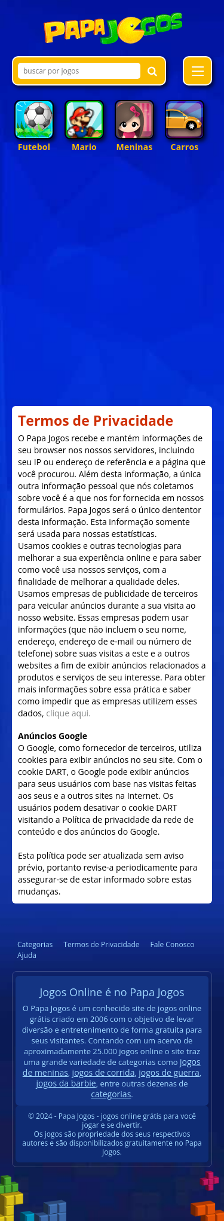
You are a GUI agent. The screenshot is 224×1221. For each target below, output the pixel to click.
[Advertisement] (112, 285)
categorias (111, 1094)
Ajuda (26, 955)
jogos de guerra (169, 1072)
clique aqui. (68, 713)
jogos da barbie (66, 1083)
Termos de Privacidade (101, 944)
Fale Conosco (173, 944)
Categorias (35, 944)
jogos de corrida (103, 1072)
